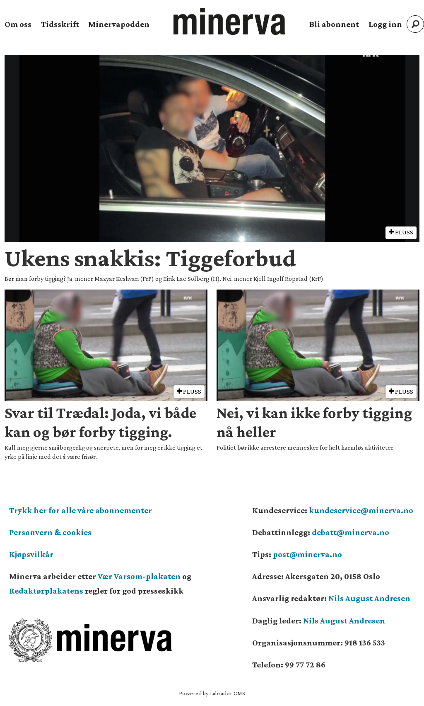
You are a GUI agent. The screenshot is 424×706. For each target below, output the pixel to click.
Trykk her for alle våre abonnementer (80, 510)
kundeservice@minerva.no (361, 510)
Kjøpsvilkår (31, 554)
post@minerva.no (307, 554)
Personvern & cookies (50, 532)
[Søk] (415, 24)
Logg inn (385, 24)
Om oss (18, 24)
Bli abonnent (334, 24)
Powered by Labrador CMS (212, 693)
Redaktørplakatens (46, 590)
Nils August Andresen (369, 598)
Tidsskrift (60, 24)
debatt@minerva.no (350, 532)
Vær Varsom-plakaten (139, 576)
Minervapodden (118, 24)
